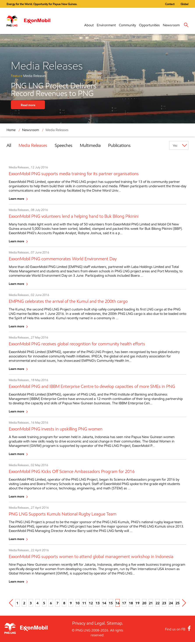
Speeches (63, 145)
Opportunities (149, 25)
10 (77, 603)
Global (184, 4)
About (89, 25)
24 (171, 603)
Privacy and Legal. (89, 623)
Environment (106, 25)
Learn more (16, 198)
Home (11, 130)
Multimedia (90, 145)
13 (98, 603)
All (9, 145)
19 (137, 603)
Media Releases (57, 130)
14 (104, 603)
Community (127, 25)
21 (151, 603)
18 (131, 603)
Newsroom (171, 25)
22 (158, 603)
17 (124, 603)
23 (164, 603)
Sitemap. (115, 623)
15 (111, 603)
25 (177, 603)
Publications (119, 145)
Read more (28, 105)
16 (117, 603)
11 (84, 603)
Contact (169, 4)
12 (91, 603)
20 (144, 603)
